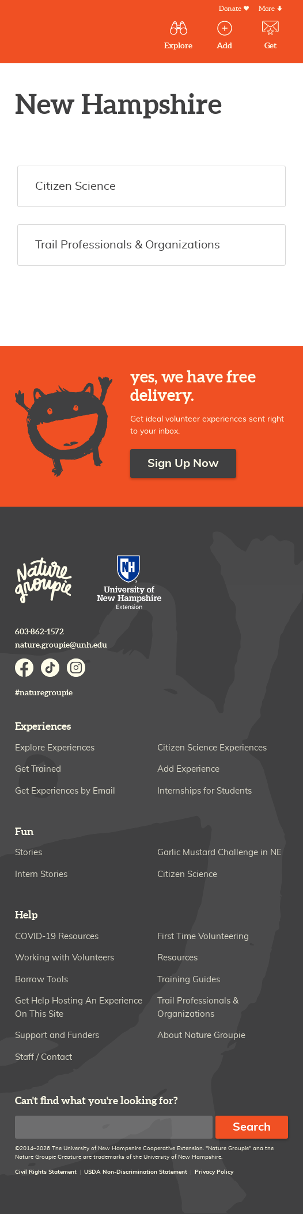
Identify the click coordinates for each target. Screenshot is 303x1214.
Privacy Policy (214, 1172)
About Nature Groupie (201, 1035)
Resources (177, 957)
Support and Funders (57, 1035)
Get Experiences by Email (65, 791)
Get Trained (38, 769)
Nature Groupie (43, 580)
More (267, 9)
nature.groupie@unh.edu (61, 644)
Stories (28, 852)
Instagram (76, 667)
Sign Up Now (183, 463)
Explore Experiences (54, 748)
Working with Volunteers (64, 957)
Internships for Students (204, 791)
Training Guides (188, 979)
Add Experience (188, 769)
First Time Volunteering (203, 936)
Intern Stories (41, 874)
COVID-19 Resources (57, 936)
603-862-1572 (39, 631)
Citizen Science (187, 874)
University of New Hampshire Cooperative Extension (130, 583)
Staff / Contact (43, 1057)
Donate (230, 9)
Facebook (24, 667)
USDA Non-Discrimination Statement (135, 1172)
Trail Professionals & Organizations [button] (127, 245)
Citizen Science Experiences (212, 748)
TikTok (50, 667)
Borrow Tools (41, 979)
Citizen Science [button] (75, 186)
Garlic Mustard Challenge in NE (219, 852)
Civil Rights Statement (46, 1172)
